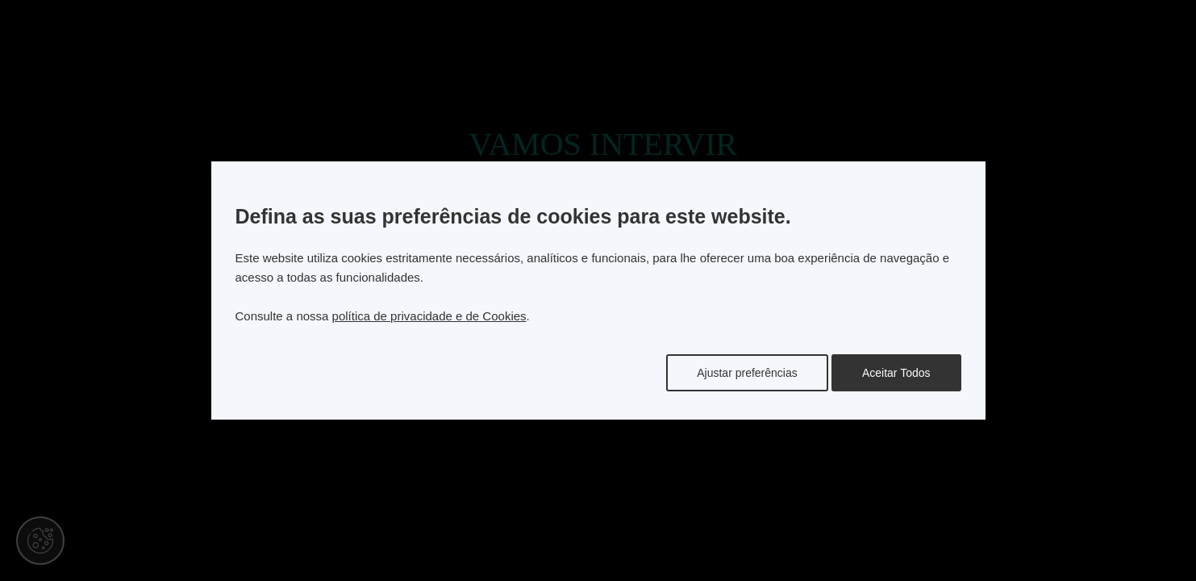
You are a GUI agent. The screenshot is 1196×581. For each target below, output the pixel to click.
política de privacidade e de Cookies (429, 316)
